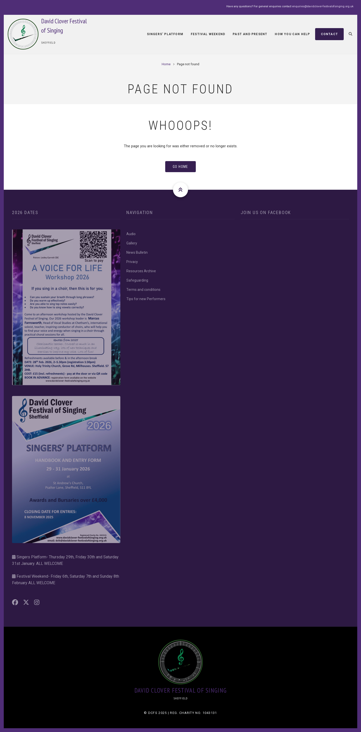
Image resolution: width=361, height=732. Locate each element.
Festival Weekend (208, 34)
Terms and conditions (143, 290)
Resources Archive (141, 271)
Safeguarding (137, 280)
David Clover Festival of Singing (180, 690)
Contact (329, 34)
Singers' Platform (165, 34)
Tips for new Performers (145, 299)
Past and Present (250, 34)
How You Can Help (292, 34)
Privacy (132, 262)
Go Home (180, 167)
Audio (131, 234)
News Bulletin (137, 252)
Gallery (131, 243)
